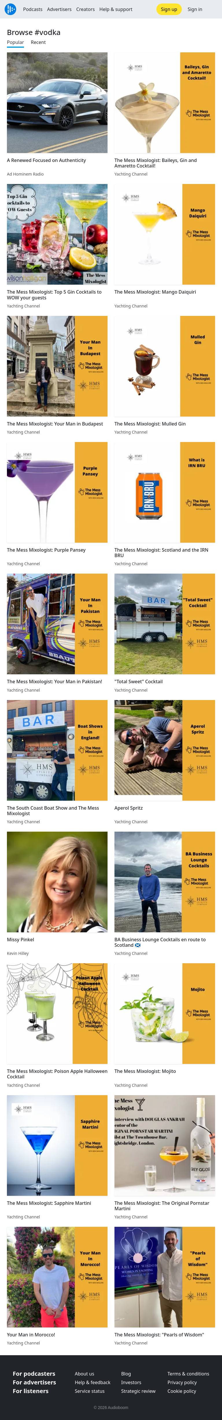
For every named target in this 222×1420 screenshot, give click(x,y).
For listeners (31, 1391)
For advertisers (34, 1382)
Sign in (195, 9)
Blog (126, 1374)
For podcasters (34, 1373)
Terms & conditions (188, 1374)
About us (84, 1374)
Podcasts (32, 9)
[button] (212, 9)
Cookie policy (182, 1391)
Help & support (115, 9)
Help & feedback (92, 1382)
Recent (38, 42)
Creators (85, 9)
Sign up (169, 9)
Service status (90, 1391)
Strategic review (138, 1391)
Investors (131, 1382)
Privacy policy (182, 1382)
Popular (15, 42)
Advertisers (59, 9)
